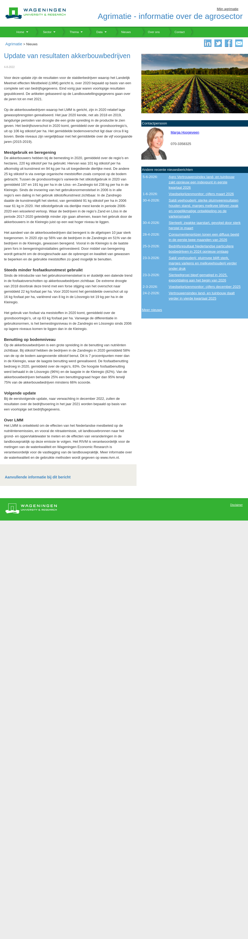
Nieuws (123, 32)
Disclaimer (236, 504)
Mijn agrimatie (227, 9)
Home (18, 32)
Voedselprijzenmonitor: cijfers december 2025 (205, 287)
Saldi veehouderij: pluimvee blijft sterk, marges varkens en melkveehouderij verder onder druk (203, 263)
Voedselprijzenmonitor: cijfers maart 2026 (201, 194)
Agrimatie (13, 44)
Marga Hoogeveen (185, 132)
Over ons (150, 32)
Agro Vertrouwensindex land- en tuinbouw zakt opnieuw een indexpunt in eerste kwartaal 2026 (202, 182)
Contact (176, 32)
